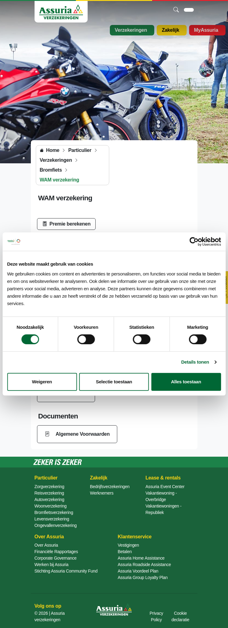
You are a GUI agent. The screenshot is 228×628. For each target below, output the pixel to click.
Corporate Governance (56, 558)
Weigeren (42, 381)
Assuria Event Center (165, 486)
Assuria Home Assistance (141, 558)
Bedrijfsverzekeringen (110, 486)
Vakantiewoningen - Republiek (164, 509)
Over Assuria (46, 545)
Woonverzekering (51, 506)
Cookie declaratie (180, 616)
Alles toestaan (186, 381)
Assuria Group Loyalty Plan (143, 577)
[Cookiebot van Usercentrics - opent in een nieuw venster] (194, 241)
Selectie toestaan (114, 381)
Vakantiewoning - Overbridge (161, 496)
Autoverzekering (49, 499)
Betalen (125, 551)
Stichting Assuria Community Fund (66, 571)
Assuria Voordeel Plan (138, 571)
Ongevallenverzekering (56, 525)
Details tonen (195, 362)
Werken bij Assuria (51, 564)
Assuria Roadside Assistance (144, 564)
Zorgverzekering (49, 486)
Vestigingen (128, 545)
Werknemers (102, 493)
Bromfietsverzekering (54, 512)
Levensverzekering (52, 518)
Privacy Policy (156, 616)
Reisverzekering (49, 493)
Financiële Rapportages (56, 551)
